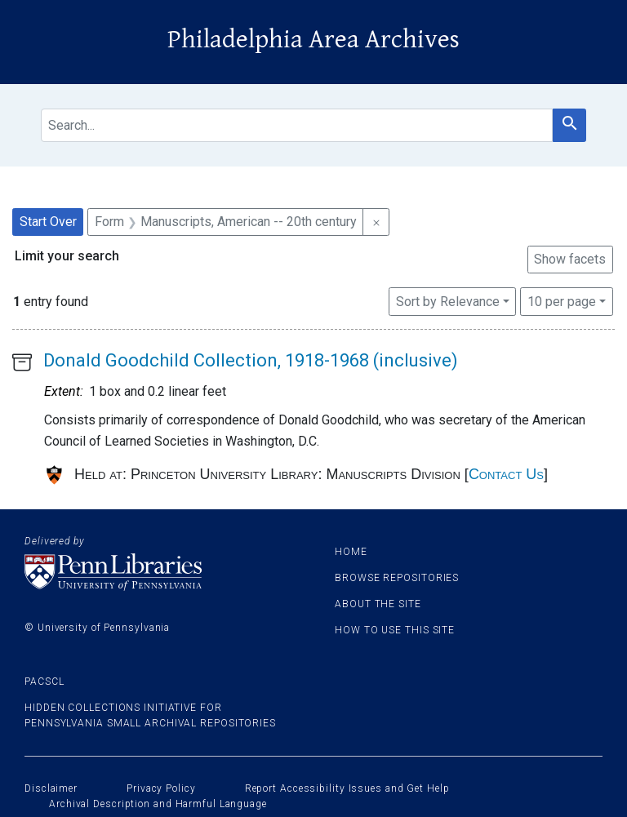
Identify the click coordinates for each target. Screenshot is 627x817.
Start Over (48, 221)
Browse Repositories (397, 578)
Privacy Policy (161, 788)
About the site (378, 604)
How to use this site (395, 630)
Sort (448, 301)
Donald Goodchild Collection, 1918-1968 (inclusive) (250, 360)
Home (351, 551)
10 (561, 300)
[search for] (297, 125)
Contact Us (506, 474)
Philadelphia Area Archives (313, 39)
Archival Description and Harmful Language (158, 804)
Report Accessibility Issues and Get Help (347, 788)
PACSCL (44, 681)
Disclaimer (51, 788)
